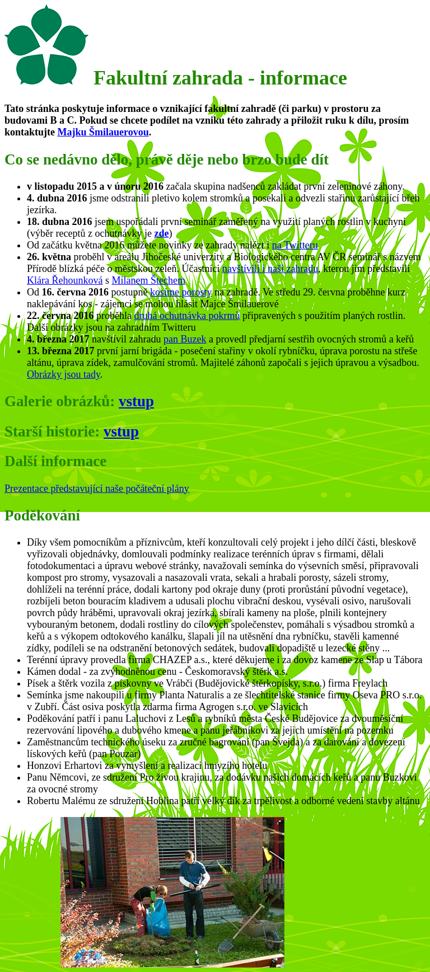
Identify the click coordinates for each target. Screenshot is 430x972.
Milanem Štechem (148, 280)
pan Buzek (184, 339)
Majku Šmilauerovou (103, 132)
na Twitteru (295, 245)
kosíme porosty (181, 292)
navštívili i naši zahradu (270, 268)
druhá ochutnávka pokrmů (187, 315)
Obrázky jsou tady (63, 374)
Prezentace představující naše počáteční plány (96, 488)
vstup (136, 401)
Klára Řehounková (64, 280)
